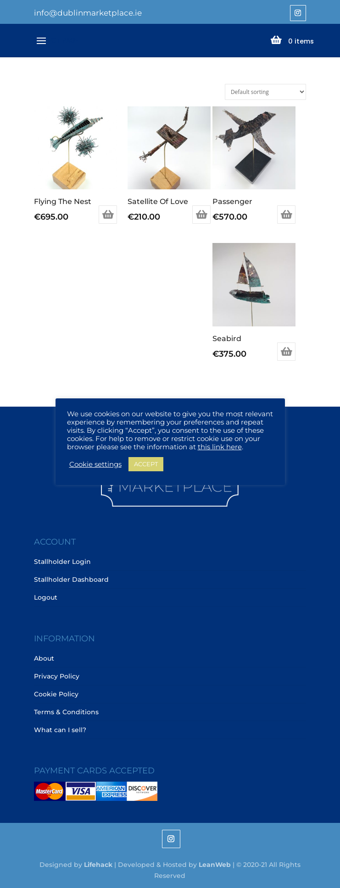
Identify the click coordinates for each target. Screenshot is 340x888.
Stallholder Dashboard (71, 579)
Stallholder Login (62, 561)
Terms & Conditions (66, 712)
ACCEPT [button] (146, 464)
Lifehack (98, 864)
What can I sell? (60, 730)
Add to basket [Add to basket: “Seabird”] (286, 351)
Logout (45, 597)
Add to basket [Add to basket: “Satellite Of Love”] (201, 214)
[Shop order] (265, 92)
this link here (220, 447)
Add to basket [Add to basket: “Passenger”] (286, 214)
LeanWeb (215, 864)
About (44, 658)
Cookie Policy (56, 694)
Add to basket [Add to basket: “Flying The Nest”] (108, 214)
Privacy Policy (56, 676)
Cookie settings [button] (95, 464)
